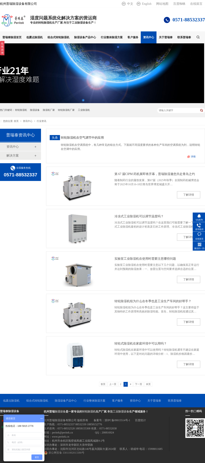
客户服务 (132, 37)
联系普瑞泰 (184, 37)
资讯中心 (148, 37)
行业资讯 (41, 121)
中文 (130, 3)
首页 (16, 121)
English (146, 3)
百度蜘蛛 (179, 3)
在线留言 (196, 3)
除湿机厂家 (49, 110)
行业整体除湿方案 (112, 37)
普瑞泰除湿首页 (12, 37)
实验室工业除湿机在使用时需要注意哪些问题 (145, 258)
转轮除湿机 (21, 110)
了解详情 (188, 194)
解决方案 (12, 155)
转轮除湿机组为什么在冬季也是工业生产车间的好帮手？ (152, 301)
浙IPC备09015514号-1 (117, 420)
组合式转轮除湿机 (58, 37)
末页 (148, 384)
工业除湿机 (84, 110)
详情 (193, 156)
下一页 (138, 384)
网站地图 (162, 3)
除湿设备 (35, 110)
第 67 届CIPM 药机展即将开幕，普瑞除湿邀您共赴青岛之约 (154, 174)
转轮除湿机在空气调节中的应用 (82, 137)
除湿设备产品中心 (85, 37)
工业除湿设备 (121, 411)
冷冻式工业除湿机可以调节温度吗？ (139, 216)
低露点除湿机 (34, 37)
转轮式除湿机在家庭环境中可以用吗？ (140, 343)
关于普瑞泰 (166, 37)
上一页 (112, 384)
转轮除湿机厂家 (66, 110)
